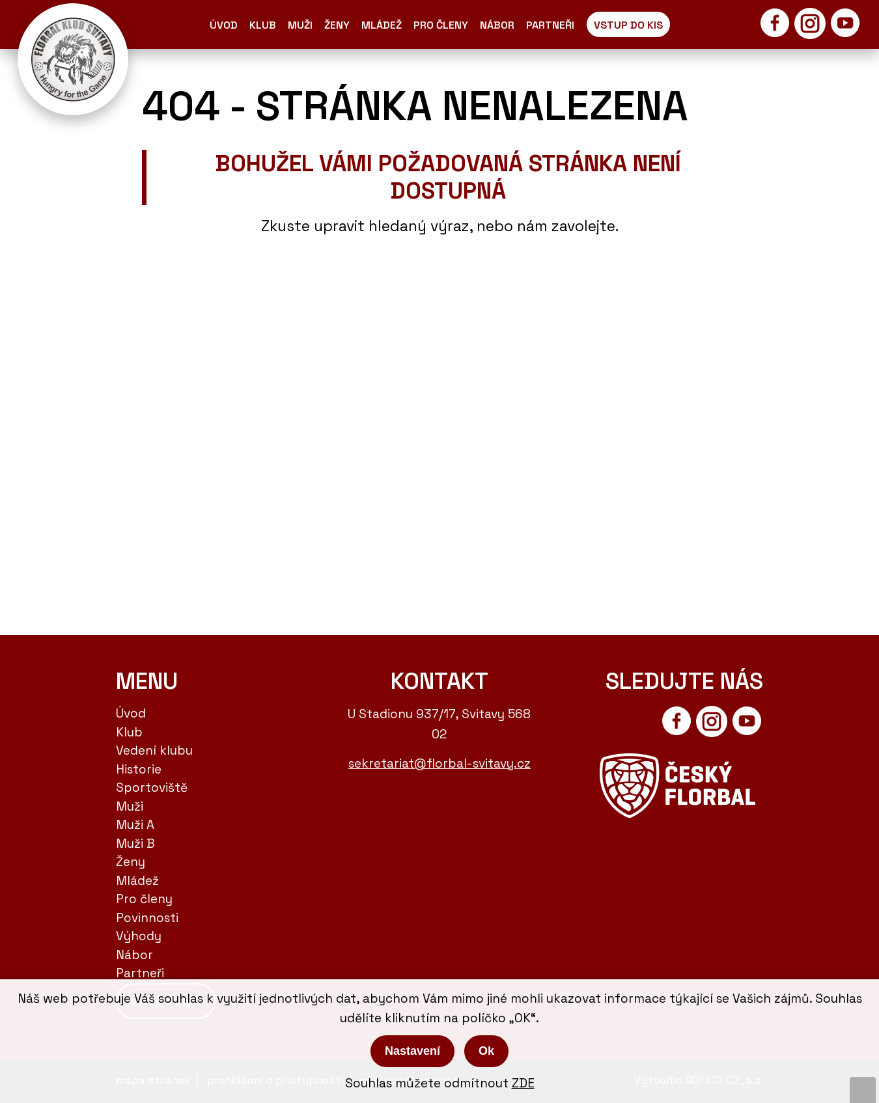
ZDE (523, 1083)
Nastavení (412, 1050)
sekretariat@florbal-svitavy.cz (439, 763)
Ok (486, 1050)
